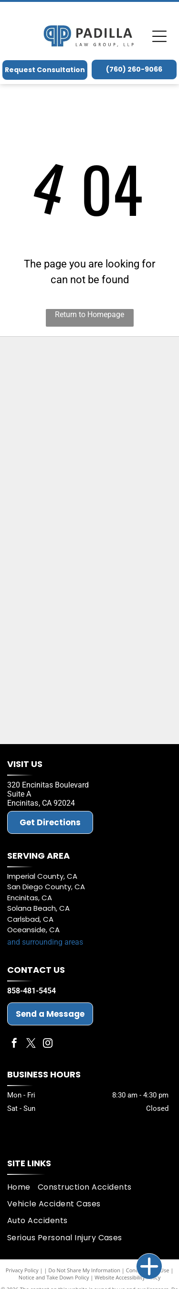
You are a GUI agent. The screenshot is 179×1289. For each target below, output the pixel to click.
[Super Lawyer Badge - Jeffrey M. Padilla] (89, 415)
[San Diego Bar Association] (89, 565)
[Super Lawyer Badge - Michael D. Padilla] (89, 465)
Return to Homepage (89, 314)
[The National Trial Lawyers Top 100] (89, 716)
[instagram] (48, 1044)
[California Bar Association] (89, 515)
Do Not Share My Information (84, 1270)
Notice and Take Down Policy (54, 1277)
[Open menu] (159, 36)
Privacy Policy (22, 1270)
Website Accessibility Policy (127, 1277)
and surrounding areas (45, 942)
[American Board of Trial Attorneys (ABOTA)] (89, 615)
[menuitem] (22, 1187)
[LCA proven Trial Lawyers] (89, 365)
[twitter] (31, 1044)
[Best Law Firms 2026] (89, 666)
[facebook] (14, 1044)
